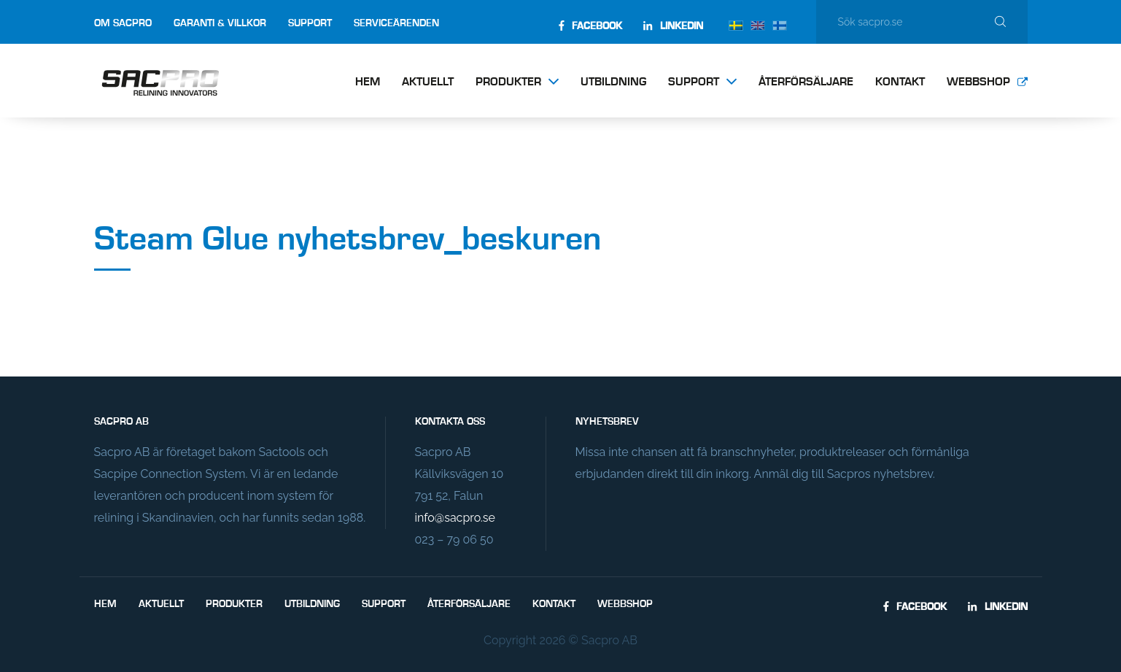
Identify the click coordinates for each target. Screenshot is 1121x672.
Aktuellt (428, 82)
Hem (367, 82)
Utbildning (613, 82)
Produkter (508, 82)
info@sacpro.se (455, 518)
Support (310, 23)
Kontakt (900, 82)
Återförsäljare (806, 82)
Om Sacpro (123, 23)
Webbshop (978, 82)
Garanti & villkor (220, 23)
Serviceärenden (396, 23)
